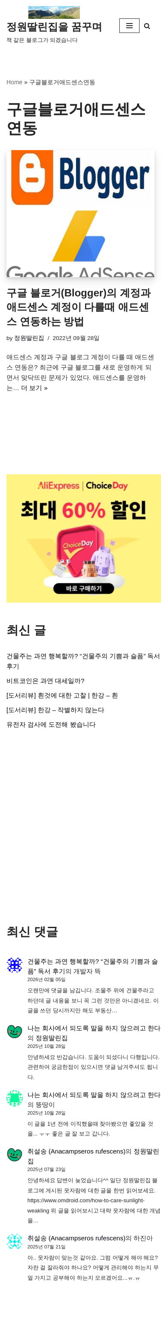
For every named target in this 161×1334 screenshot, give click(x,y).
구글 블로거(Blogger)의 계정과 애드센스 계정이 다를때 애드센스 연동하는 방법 (78, 307)
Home (14, 82)
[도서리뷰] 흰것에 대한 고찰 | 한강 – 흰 (62, 695)
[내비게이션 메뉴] (129, 25)
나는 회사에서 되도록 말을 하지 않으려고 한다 (94, 1028)
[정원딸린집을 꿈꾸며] (54, 25)
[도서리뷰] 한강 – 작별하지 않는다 (55, 709)
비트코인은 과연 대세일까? (45, 680)
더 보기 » (34, 387)
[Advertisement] (80, 827)
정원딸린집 (29, 338)
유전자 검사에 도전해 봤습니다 (51, 724)
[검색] (147, 26)
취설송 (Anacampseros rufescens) (76, 1151)
